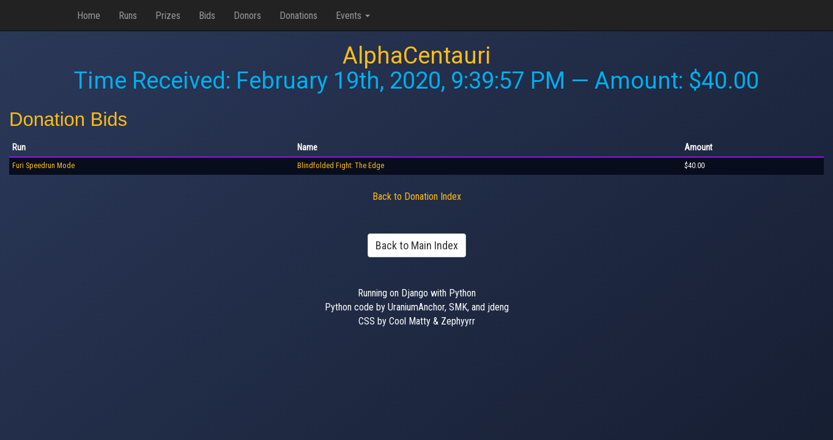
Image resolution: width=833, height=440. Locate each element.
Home (88, 15)
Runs (128, 15)
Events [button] (353, 15)
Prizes (167, 15)
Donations (298, 15)
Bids (207, 15)
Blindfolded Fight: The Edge (340, 165)
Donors (247, 15)
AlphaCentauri (416, 55)
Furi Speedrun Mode (43, 165)
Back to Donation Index (416, 196)
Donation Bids (68, 119)
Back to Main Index (417, 245)
